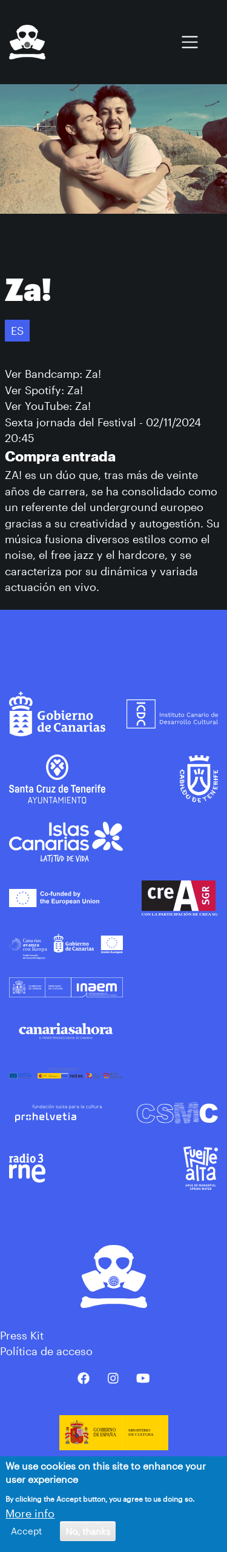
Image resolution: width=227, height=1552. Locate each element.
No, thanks (87, 1530)
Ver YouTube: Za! (48, 406)
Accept (26, 1530)
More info (29, 1513)
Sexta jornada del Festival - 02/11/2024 (103, 422)
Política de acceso (46, 1351)
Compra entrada (60, 455)
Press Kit (22, 1335)
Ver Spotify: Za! (44, 390)
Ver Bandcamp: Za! (53, 374)
